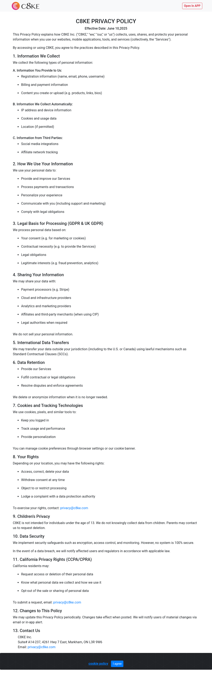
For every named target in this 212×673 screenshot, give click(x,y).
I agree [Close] (117, 663)
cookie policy (98, 664)
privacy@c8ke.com (74, 508)
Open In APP (192, 5)
